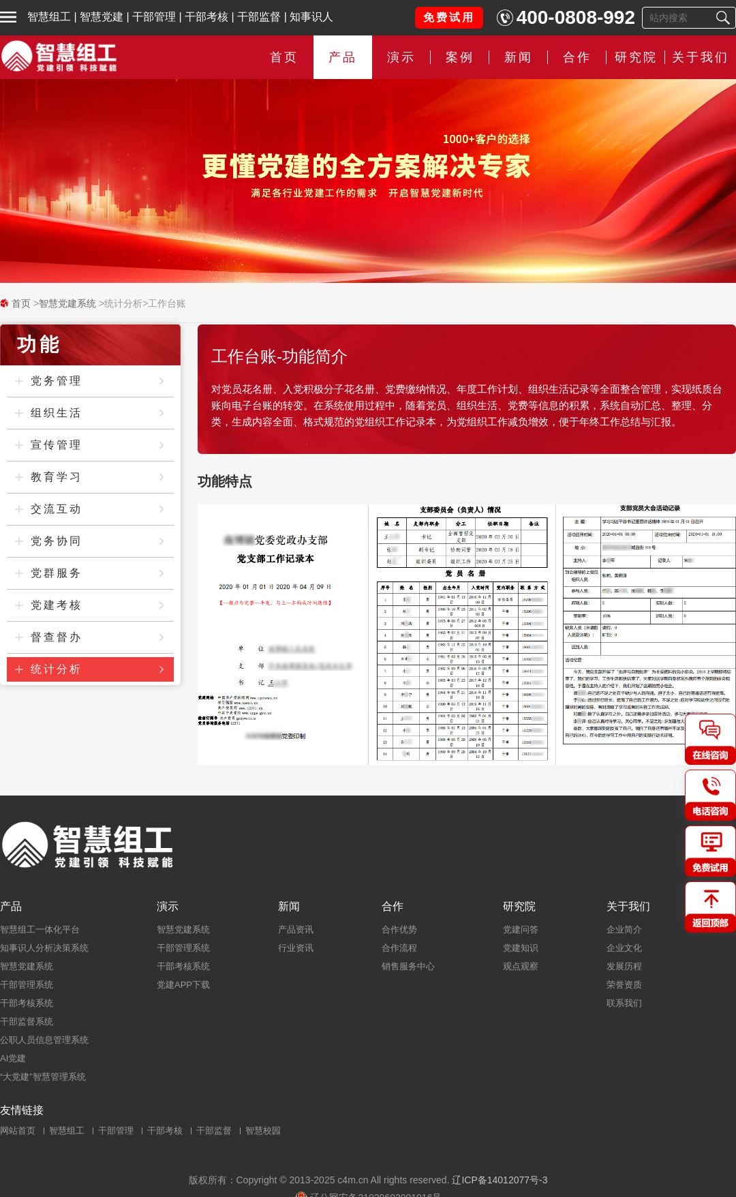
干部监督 (259, 16)
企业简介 (624, 929)
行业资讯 (295, 948)
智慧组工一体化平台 (40, 929)
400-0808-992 (576, 17)
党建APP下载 (183, 985)
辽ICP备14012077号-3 (499, 1180)
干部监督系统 (26, 1021)
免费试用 (449, 17)
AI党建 (13, 1058)
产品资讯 (295, 929)
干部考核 (206, 16)
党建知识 (520, 948)
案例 (460, 57)
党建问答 (520, 929)
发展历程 (624, 966)
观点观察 (520, 966)
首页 (284, 57)
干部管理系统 (26, 985)
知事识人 (311, 16)
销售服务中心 (408, 966)
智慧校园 (263, 1130)
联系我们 (624, 1003)
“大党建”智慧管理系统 (43, 1077)
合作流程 (399, 948)
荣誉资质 (624, 985)
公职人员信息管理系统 (44, 1040)
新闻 (518, 57)
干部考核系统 (26, 1003)
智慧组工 (49, 16)
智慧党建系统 (67, 303)
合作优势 (399, 929)
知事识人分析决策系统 (44, 948)
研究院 (636, 57)
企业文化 (624, 948)
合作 (577, 57)
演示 (401, 57)
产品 (342, 57)
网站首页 (17, 1130)
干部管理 (154, 16)
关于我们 (700, 57)
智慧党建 (101, 16)
